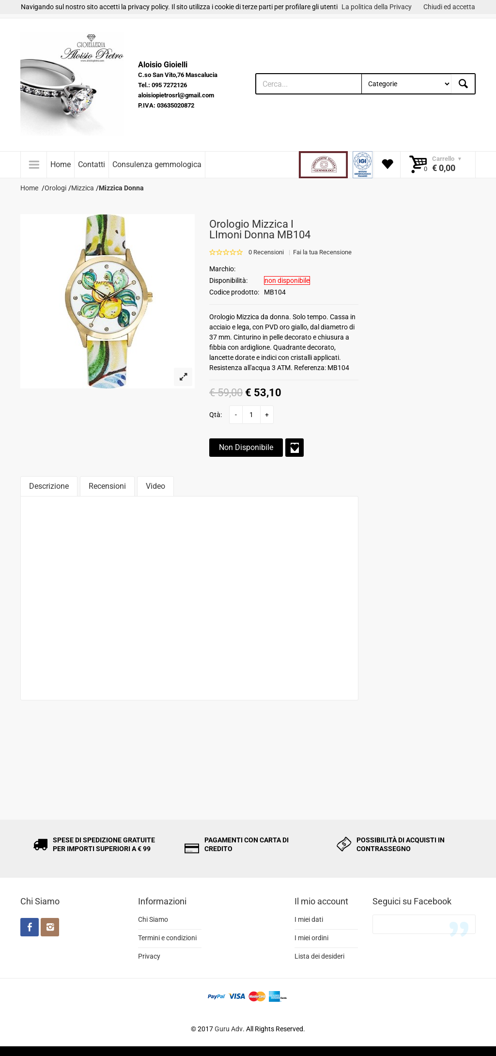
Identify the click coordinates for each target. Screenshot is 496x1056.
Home (60, 164)
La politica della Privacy (376, 7)
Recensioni (107, 486)
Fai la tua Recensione (322, 252)
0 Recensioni (266, 252)
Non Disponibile (246, 447)
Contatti (91, 164)
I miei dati (308, 919)
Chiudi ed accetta (449, 7)
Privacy (149, 956)
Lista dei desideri (319, 956)
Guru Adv (229, 1029)
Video (155, 486)
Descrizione (49, 486)
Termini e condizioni (167, 938)
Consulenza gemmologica (157, 164)
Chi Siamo (153, 919)
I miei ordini (311, 938)
